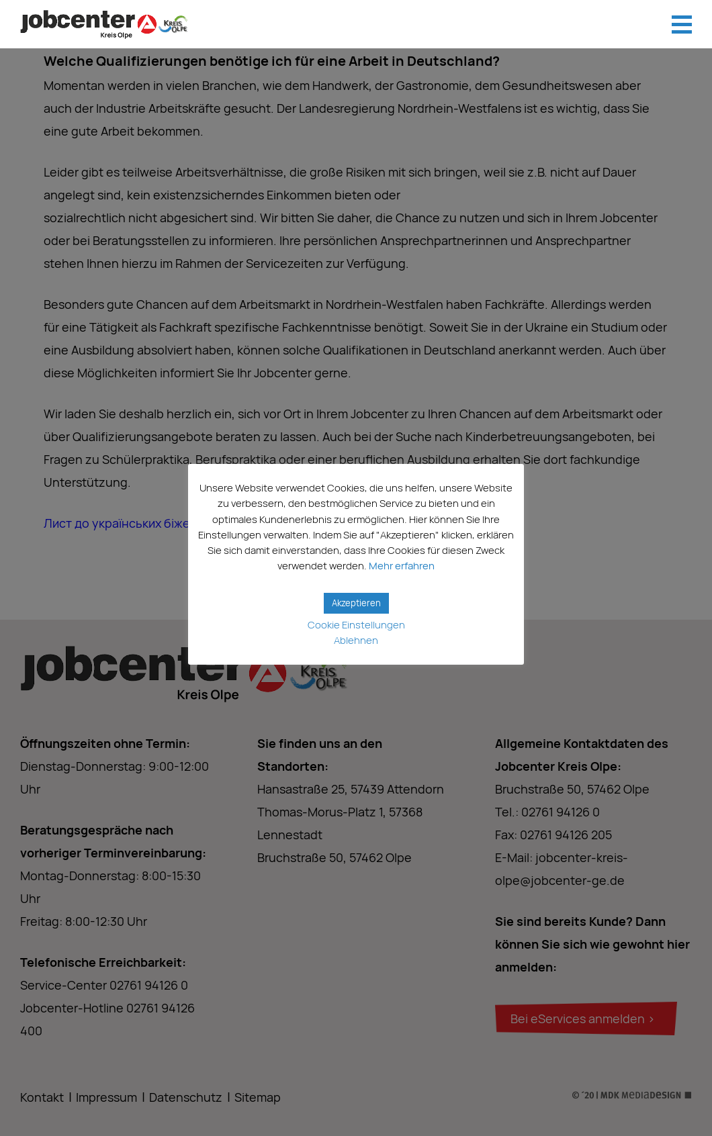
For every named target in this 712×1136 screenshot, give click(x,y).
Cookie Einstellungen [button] (356, 625)
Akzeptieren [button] (356, 603)
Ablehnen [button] (356, 640)
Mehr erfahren (402, 566)
